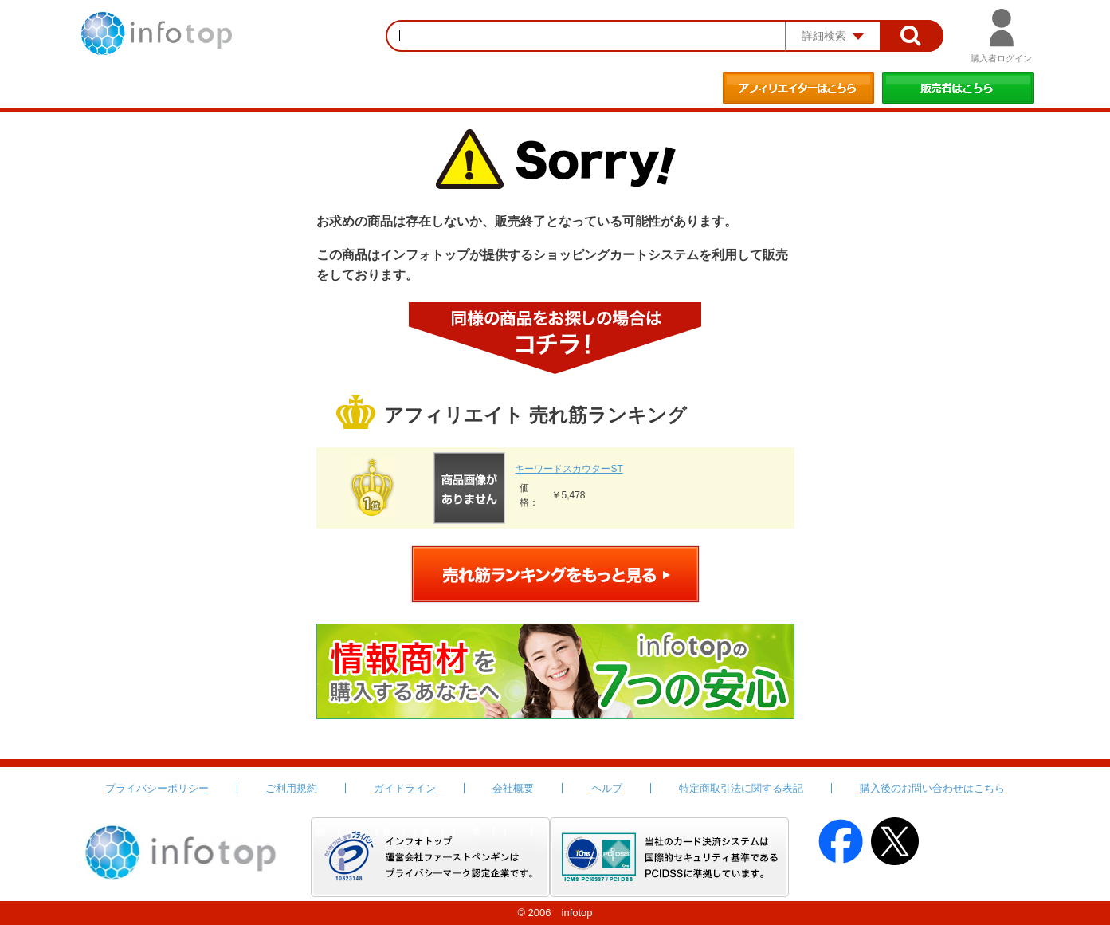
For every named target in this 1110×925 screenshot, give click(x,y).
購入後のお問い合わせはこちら (932, 788)
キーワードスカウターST (568, 468)
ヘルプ (606, 788)
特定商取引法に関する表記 (741, 788)
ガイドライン (405, 788)
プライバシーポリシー (157, 788)
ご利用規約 (291, 788)
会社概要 (513, 788)
